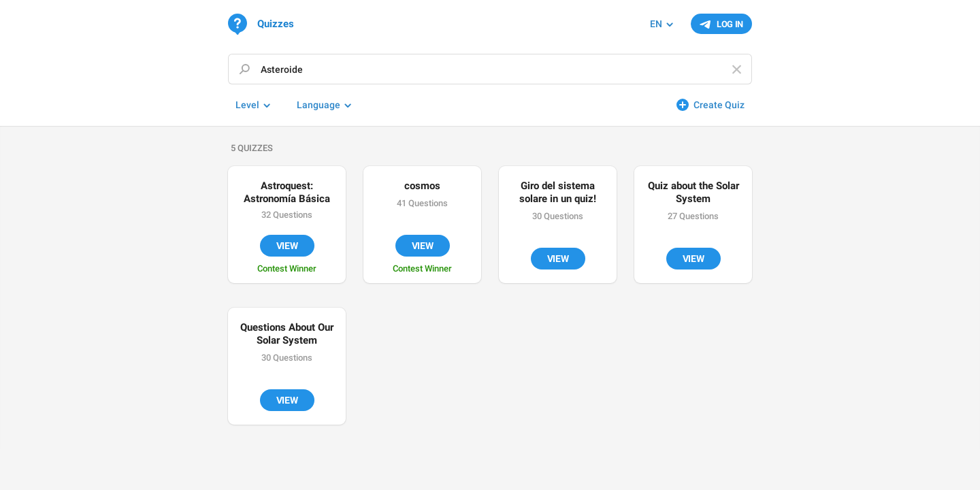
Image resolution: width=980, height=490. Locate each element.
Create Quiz (719, 104)
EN (656, 23)
